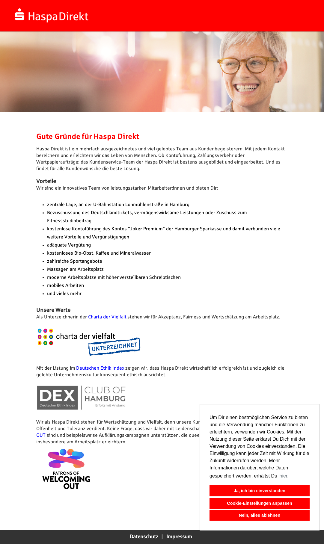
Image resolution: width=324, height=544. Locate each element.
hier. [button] (284, 475)
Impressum (179, 536)
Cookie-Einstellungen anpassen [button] (259, 503)
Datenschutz (144, 536)
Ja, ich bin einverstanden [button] (259, 490)
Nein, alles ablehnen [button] (259, 515)
